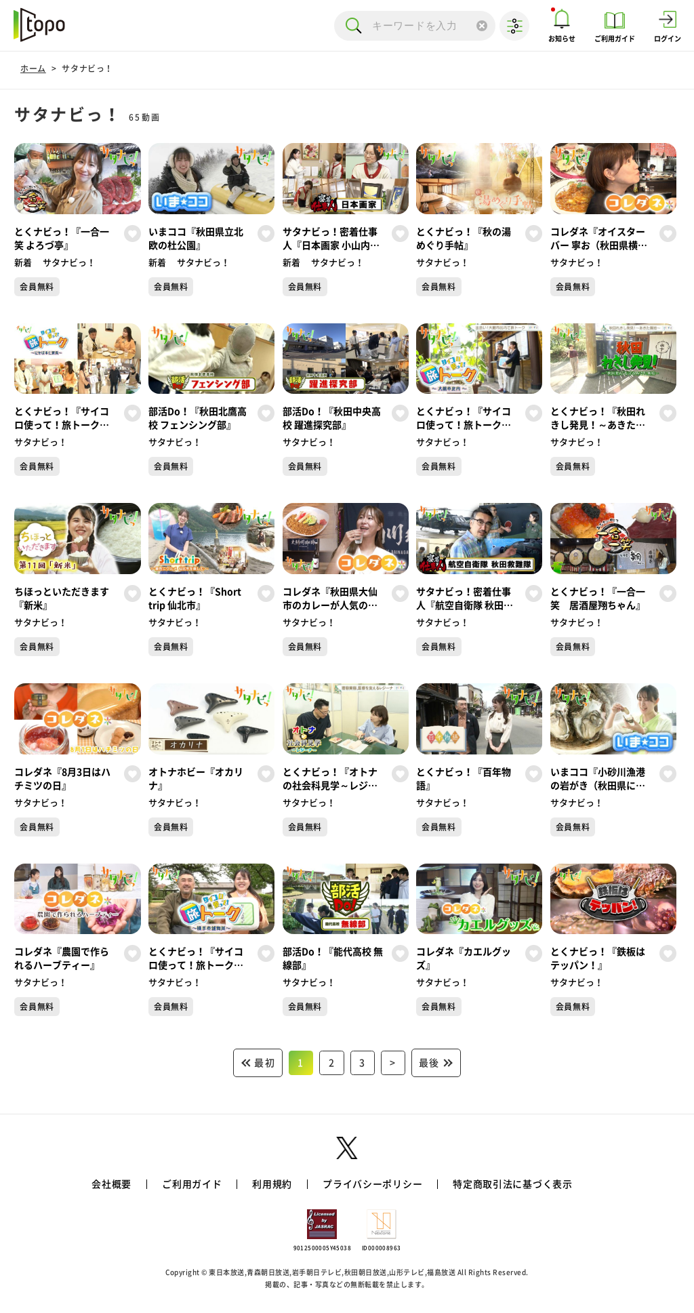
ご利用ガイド (192, 1184)
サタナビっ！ (87, 68)
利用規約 (272, 1184)
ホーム (33, 68)
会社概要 (111, 1184)
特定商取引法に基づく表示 (512, 1184)
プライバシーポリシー (372, 1184)
